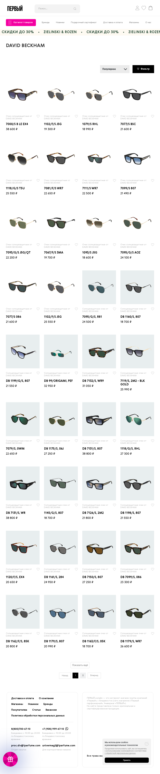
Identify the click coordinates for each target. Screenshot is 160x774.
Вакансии (51, 710)
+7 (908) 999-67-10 (53, 729)
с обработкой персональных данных (120, 753)
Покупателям (19, 710)
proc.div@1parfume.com (25, 746)
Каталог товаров (20, 22)
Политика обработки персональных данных (38, 716)
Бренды (45, 22)
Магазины (134, 22)
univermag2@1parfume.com (58, 746)
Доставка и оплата (113, 22)
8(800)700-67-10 (20, 729)
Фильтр (143, 69)
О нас (148, 22)
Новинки (60, 22)
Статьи (36, 710)
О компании (46, 698)
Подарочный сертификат (84, 22)
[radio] (23, 94)
